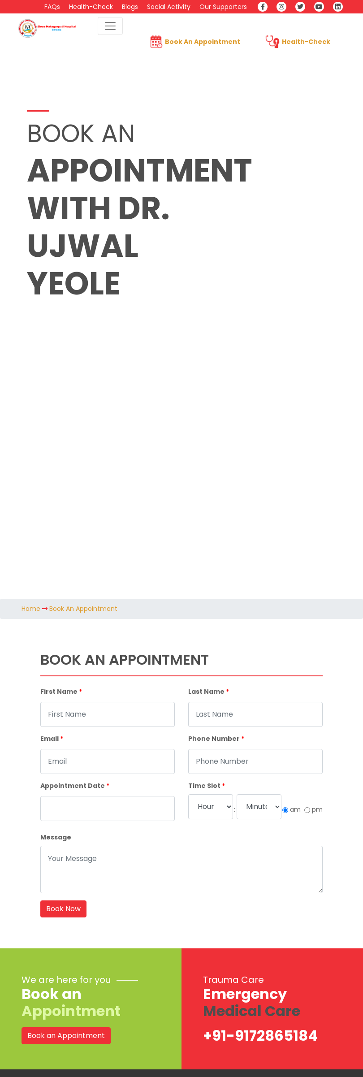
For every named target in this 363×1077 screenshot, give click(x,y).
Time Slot (206, 785)
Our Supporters (223, 6)
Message (55, 837)
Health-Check (91, 6)
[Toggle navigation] (110, 26)
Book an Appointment (66, 1035)
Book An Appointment (202, 41)
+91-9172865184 (260, 1035)
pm (317, 809)
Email (51, 738)
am (295, 809)
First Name (61, 691)
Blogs (130, 6)
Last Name (208, 691)
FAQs (52, 6)
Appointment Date (74, 785)
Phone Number (216, 738)
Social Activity (168, 6)
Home (31, 608)
